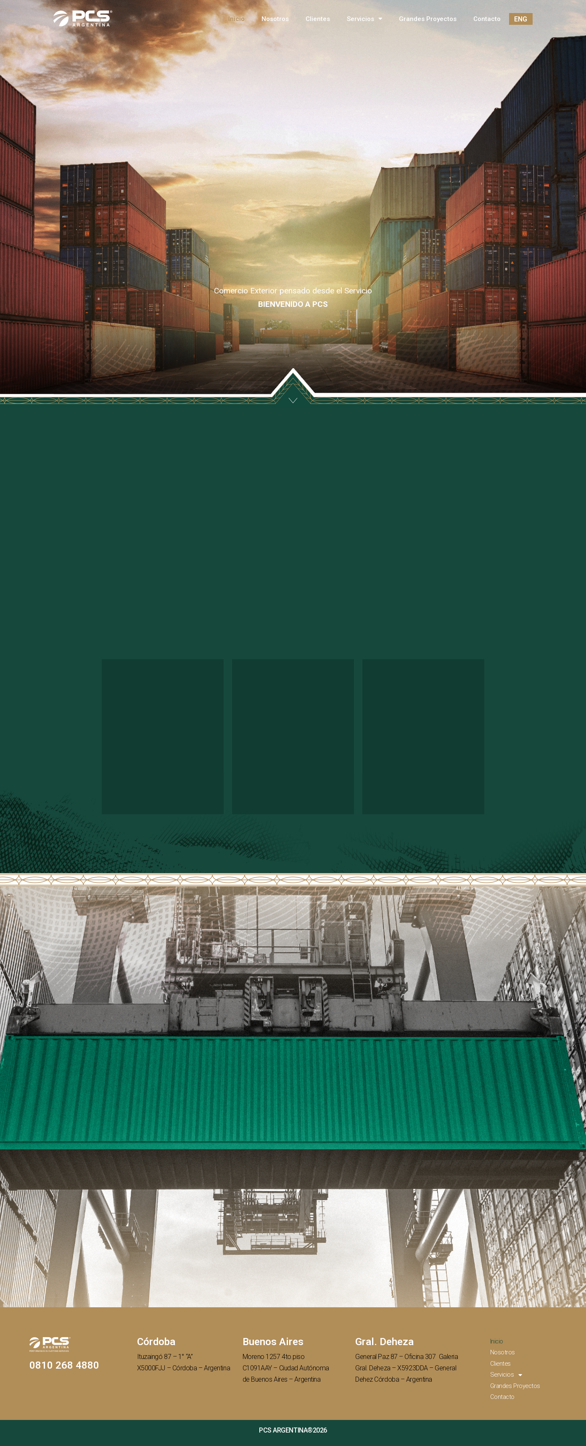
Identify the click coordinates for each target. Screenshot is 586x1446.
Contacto (487, 19)
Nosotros (275, 19)
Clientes (318, 19)
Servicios (364, 18)
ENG (520, 19)
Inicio (236, 19)
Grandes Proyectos (428, 19)
